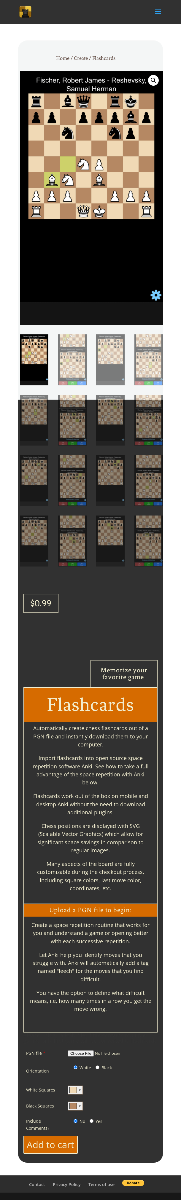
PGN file (35, 1053)
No (79, 1121)
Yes (96, 1121)
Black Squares (40, 1106)
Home (62, 58)
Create (81, 58)
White (82, 1067)
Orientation (37, 1071)
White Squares (40, 1090)
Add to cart (50, 1144)
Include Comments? (37, 1124)
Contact (37, 1184)
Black (104, 1067)
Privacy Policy (67, 1184)
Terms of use (101, 1184)
